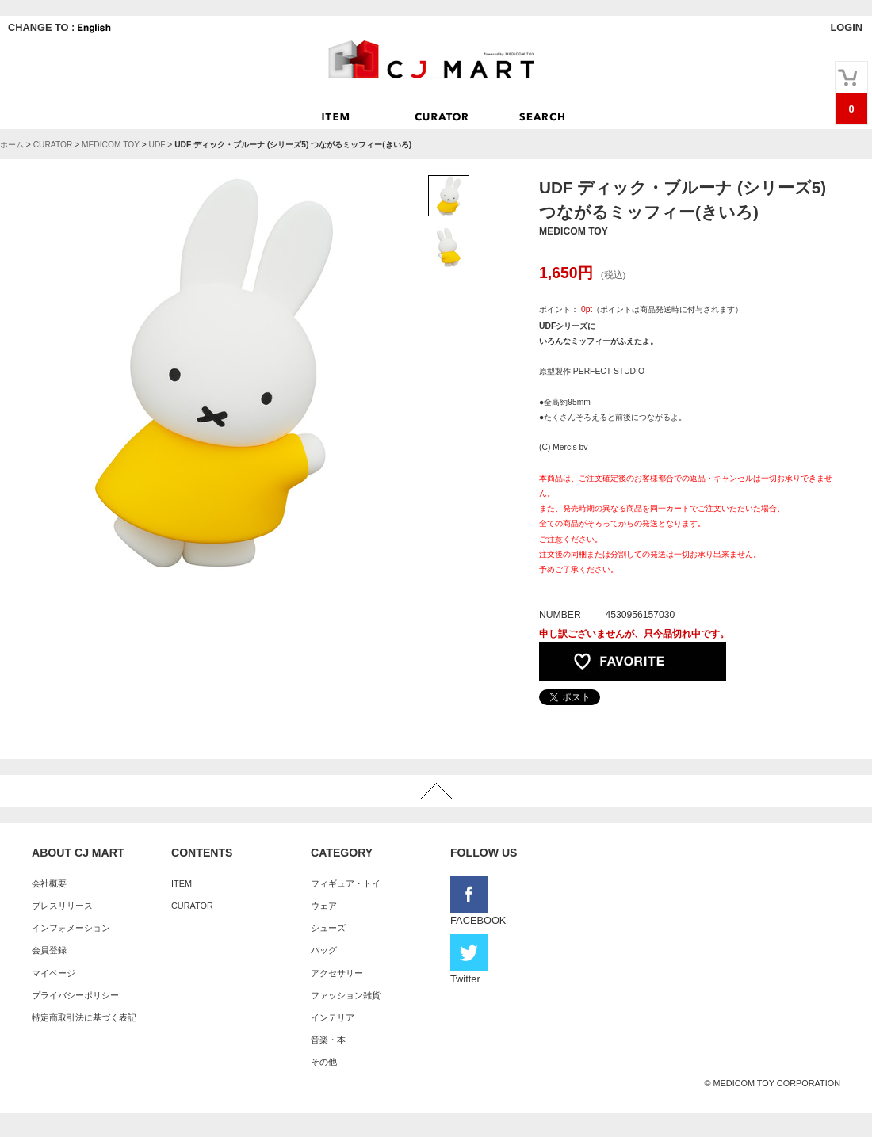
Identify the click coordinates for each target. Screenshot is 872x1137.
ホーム (12, 144)
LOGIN (846, 27)
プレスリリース (62, 905)
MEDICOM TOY (111, 144)
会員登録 (49, 950)
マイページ (53, 973)
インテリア (332, 1017)
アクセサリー (337, 973)
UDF (156, 144)
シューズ (328, 928)
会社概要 (49, 883)
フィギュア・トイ (346, 883)
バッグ (324, 950)
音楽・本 (328, 1039)
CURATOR (53, 144)
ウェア (324, 905)
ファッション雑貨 (346, 995)
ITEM (181, 883)
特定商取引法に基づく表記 (84, 1017)
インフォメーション (71, 928)
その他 (324, 1061)
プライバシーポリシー (75, 995)
